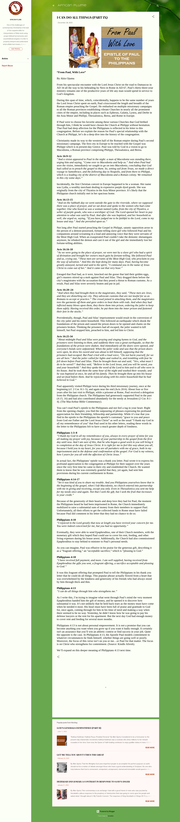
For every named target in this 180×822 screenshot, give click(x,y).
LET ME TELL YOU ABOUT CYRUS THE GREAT (80, 754)
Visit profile (15, 49)
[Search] (157, 6)
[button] (153, 17)
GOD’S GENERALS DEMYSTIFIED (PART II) (79, 728)
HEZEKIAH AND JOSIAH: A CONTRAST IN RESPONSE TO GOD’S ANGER (93, 781)
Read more (150, 748)
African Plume (72, 5)
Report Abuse (7, 66)
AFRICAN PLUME (15, 19)
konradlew (110, 816)
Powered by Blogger (106, 811)
